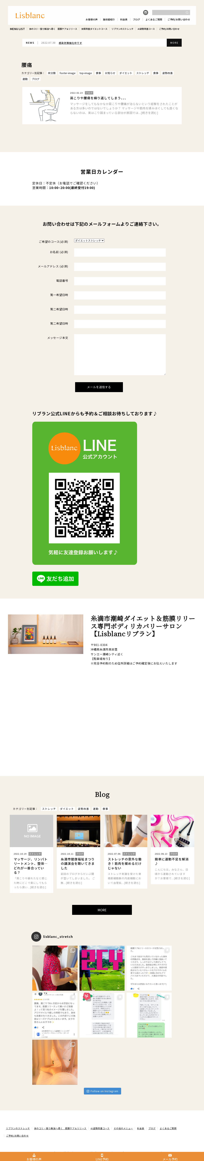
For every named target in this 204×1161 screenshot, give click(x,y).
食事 (98, 73)
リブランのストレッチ (122, 28)
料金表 (140, 1128)
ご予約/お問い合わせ (169, 28)
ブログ (35, 79)
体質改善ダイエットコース (94, 28)
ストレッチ (142, 73)
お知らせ (110, 73)
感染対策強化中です (70, 42)
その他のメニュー (123, 1128)
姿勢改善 (167, 73)
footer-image (68, 73)
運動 (25, 79)
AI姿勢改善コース (146, 28)
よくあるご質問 (168, 1128)
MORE (174, 42)
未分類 (52, 73)
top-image (85, 73)
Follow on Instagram (102, 1091)
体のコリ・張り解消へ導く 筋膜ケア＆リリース (53, 28)
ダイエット (125, 73)
